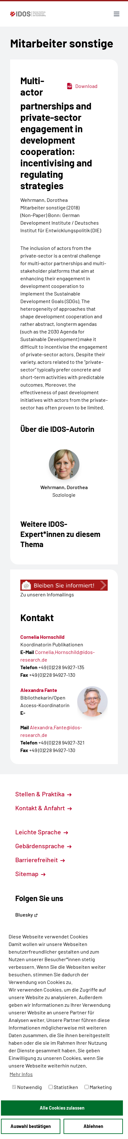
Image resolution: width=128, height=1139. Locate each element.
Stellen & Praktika (43, 794)
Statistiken (63, 1087)
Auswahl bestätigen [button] (30, 1126)
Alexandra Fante (38, 690)
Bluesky (26, 915)
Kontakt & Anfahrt (43, 808)
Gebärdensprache (43, 846)
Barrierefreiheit (40, 859)
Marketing (98, 1087)
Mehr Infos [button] (21, 1074)
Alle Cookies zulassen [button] (62, 1108)
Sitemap (30, 873)
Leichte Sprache (41, 832)
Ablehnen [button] (93, 1126)
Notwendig (27, 1087)
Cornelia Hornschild (42, 637)
